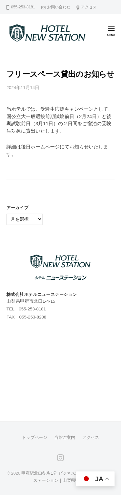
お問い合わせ (58, 7)
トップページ (34, 437)
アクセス (88, 7)
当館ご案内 (64, 437)
